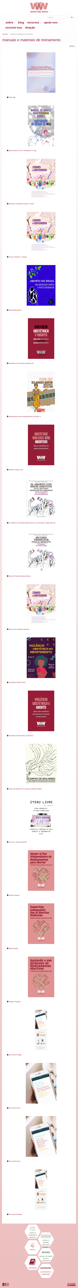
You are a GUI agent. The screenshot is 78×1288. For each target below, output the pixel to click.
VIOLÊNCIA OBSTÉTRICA (17, 682)
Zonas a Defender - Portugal (18, 257)
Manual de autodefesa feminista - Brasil (21, 204)
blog (21, 22)
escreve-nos (13, 27)
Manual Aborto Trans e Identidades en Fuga (22, 150)
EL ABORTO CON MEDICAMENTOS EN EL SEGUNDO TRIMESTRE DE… (33, 523)
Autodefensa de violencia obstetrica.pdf (21, 363)
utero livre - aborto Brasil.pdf (18, 842)
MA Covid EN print (14, 1161)
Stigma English (13, 948)
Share (72, 46)
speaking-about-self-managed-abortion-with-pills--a (25, 416)
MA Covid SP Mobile (15, 1055)
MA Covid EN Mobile (15, 1214)
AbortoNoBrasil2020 (15, 310)
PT (73, 18)
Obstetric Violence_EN (16, 470)
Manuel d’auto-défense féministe (19, 629)
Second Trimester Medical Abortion (20, 576)
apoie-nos (51, 22)
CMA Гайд (12, 97)
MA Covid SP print (14, 1108)
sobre (10, 22)
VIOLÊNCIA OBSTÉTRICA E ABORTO (21, 735)
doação (30, 27)
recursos (34, 22)
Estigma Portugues (15, 1001)
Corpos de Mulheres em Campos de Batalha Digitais (25, 789)
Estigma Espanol (14, 895)
